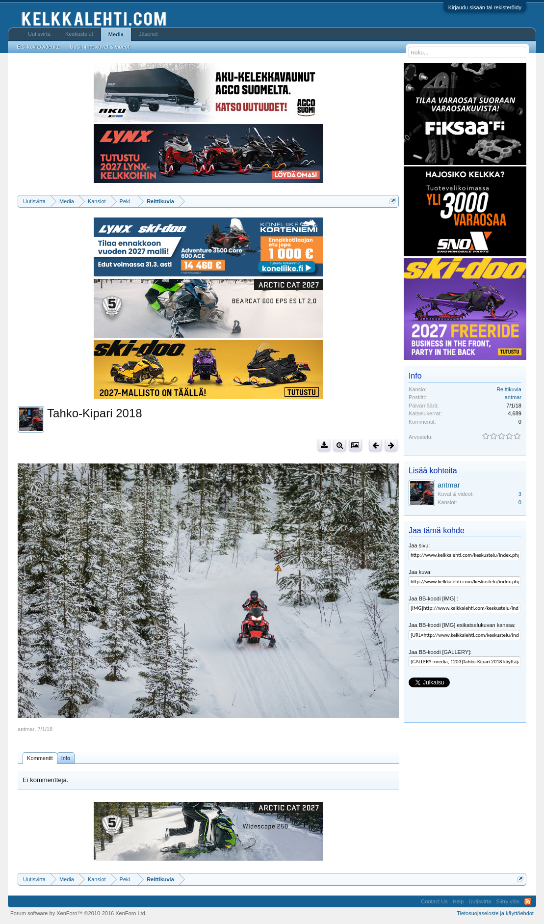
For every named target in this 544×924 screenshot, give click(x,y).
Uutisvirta (39, 34)
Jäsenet (148, 34)
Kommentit (40, 758)
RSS (527, 901)
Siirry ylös (507, 901)
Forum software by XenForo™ (78, 913)
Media (116, 34)
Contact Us (434, 901)
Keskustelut (79, 34)
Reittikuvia (508, 389)
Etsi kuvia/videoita (38, 47)
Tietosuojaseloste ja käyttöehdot (495, 913)
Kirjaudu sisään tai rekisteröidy (484, 7)
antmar (26, 729)
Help (458, 901)
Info (65, 758)
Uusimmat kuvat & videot (100, 47)
